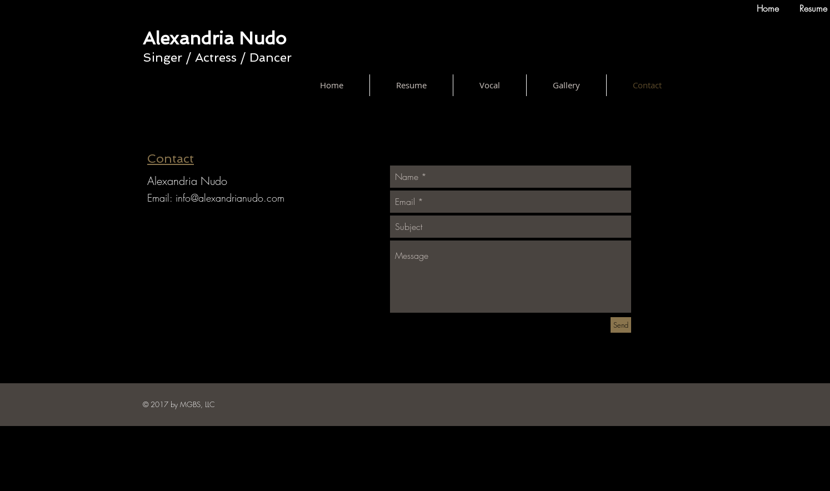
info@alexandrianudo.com (230, 197)
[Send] (621, 325)
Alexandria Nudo (214, 38)
